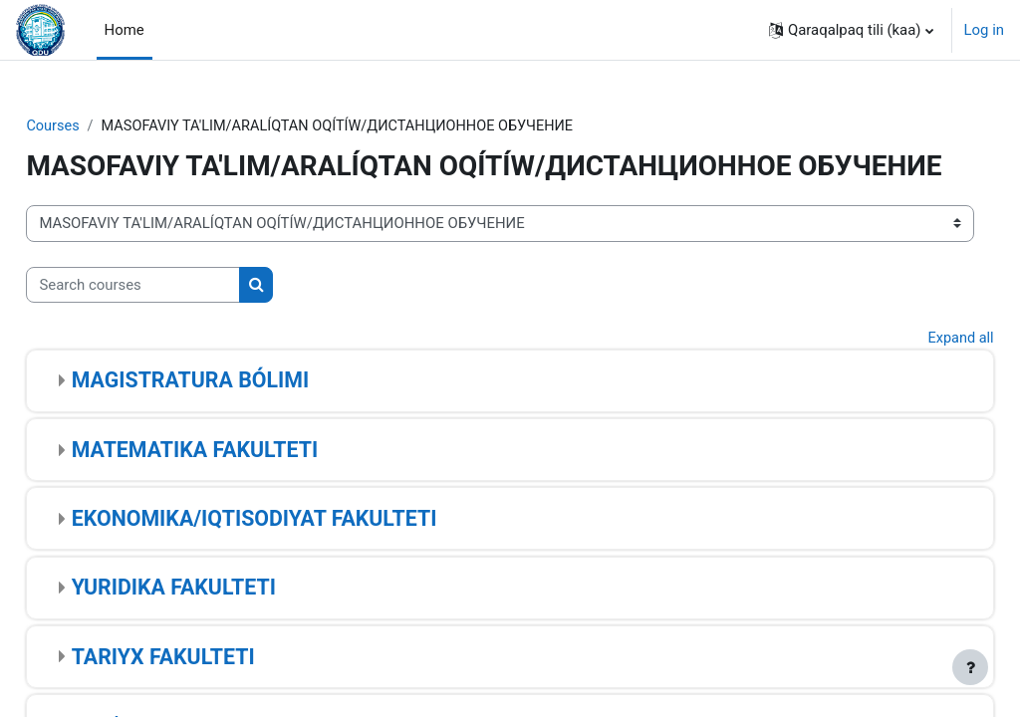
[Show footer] (970, 667)
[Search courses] (178, 319)
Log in (984, 30)
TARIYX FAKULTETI (207, 690)
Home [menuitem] (124, 30)
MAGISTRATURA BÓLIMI (234, 414)
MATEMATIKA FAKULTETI (239, 483)
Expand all (915, 372)
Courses (98, 126)
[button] (851, 30)
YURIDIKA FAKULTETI (218, 621)
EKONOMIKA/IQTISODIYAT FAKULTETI (298, 553)
